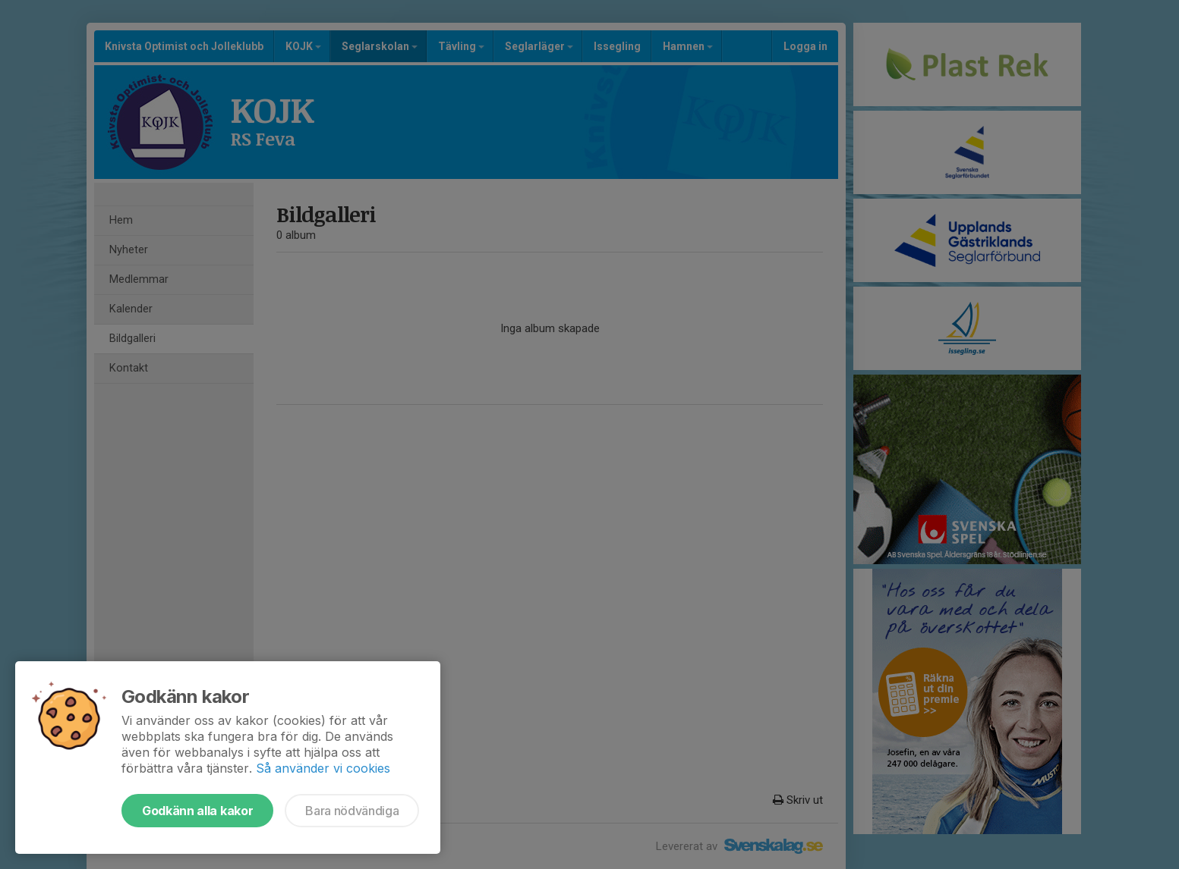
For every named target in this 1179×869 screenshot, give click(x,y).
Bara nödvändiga (352, 810)
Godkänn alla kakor (197, 810)
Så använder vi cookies (323, 768)
